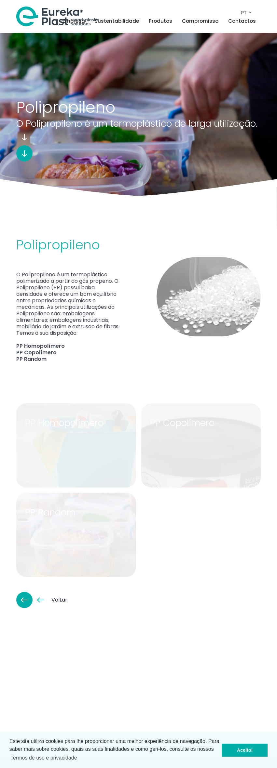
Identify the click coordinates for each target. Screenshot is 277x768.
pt (247, 12)
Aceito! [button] (245, 750)
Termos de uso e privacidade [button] (43, 758)
